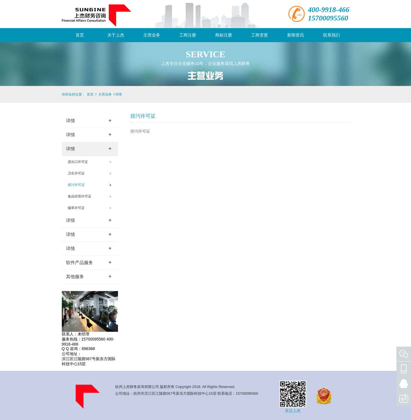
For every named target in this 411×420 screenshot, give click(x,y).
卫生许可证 (76, 173)
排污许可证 (76, 185)
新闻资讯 (295, 35)
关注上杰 (293, 410)
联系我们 (331, 35)
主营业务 (151, 35)
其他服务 (89, 276)
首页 (80, 35)
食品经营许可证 (79, 196)
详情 (89, 120)
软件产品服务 (89, 262)
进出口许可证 (78, 162)
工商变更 (259, 35)
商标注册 (223, 35)
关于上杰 (115, 35)
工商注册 (187, 35)
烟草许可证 (76, 208)
